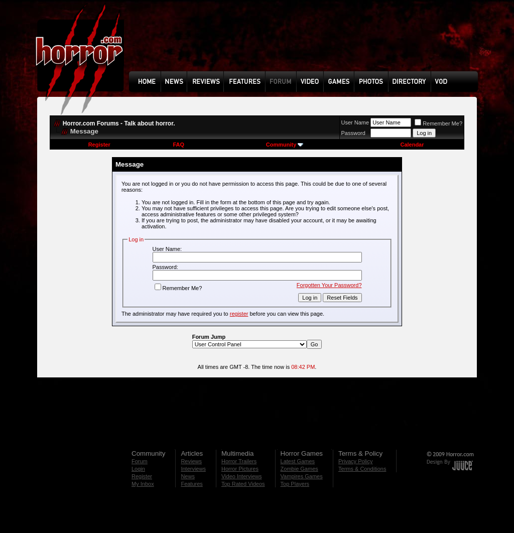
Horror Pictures (240, 469)
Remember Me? (438, 123)
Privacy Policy (355, 461)
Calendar (412, 145)
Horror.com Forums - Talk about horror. (119, 123)
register (239, 314)
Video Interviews (241, 476)
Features (191, 484)
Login (138, 469)
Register (99, 145)
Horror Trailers (238, 461)
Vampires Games (302, 476)
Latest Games (298, 461)
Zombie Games (299, 469)
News (188, 476)
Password (353, 133)
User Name (355, 122)
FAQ (178, 145)
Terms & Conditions (362, 469)
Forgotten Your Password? (329, 285)
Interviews (193, 469)
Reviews (191, 461)
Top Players (295, 484)
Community (285, 145)
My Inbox (143, 484)
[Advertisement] (306, 43)
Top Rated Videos (243, 484)
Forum (140, 461)
